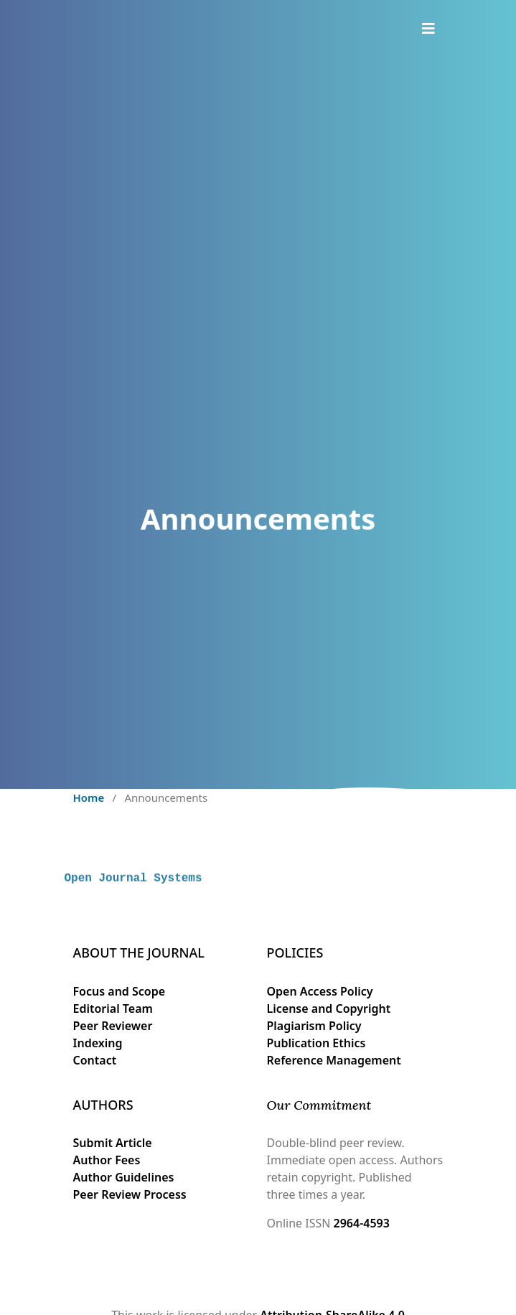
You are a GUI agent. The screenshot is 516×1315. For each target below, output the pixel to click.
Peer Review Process (130, 1194)
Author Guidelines (123, 1177)
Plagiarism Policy (314, 1026)
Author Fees (107, 1160)
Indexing (98, 1043)
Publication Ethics (316, 1043)
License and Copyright (329, 1008)
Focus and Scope (119, 991)
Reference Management (334, 1060)
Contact (95, 1060)
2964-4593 (362, 1223)
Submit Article (112, 1143)
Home (89, 797)
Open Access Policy (320, 991)
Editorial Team (113, 1008)
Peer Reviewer (113, 1026)
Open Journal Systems (133, 891)
